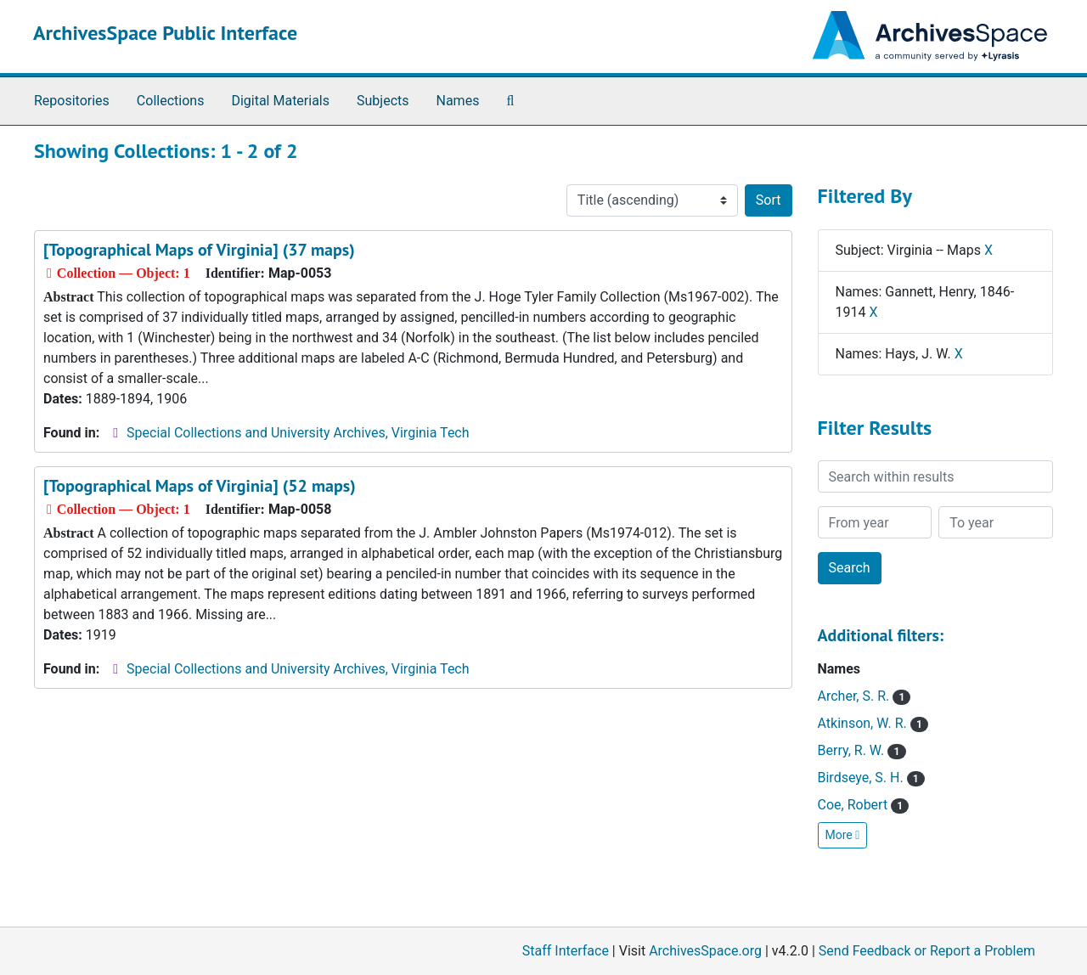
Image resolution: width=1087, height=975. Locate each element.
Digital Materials (280, 101)
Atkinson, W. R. (873, 723)
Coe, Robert (864, 805)
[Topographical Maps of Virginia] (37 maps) (199, 250)
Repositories (72, 101)
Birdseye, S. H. (871, 777)
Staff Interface (565, 951)
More (842, 835)
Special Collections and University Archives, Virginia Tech (298, 433)
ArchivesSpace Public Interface (165, 33)
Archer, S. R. (864, 696)
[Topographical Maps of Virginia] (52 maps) (199, 486)
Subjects (382, 101)
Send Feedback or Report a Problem (927, 951)
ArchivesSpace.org (705, 951)
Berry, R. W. (862, 750)
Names (458, 101)
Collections (171, 101)
